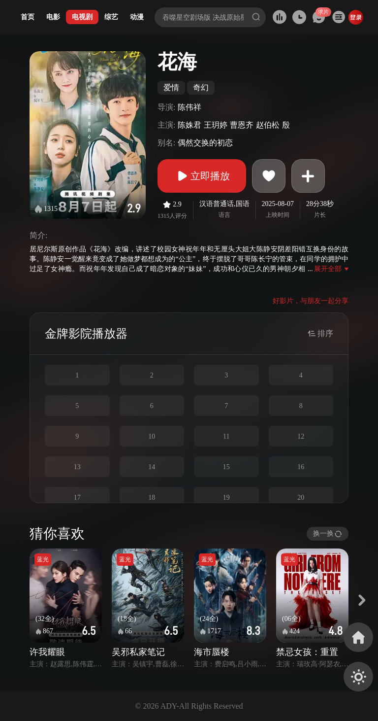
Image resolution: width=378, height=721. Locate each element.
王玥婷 (215, 125)
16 (300, 467)
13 (77, 467)
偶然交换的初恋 (205, 142)
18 (151, 497)
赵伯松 (268, 125)
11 (226, 436)
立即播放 (202, 176)
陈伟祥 (189, 107)
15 (226, 467)
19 (226, 497)
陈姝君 (189, 125)
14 (151, 467)
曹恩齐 (241, 125)
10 (151, 436)
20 (300, 497)
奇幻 (201, 87)
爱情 (171, 87)
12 (300, 436)
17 (77, 497)
